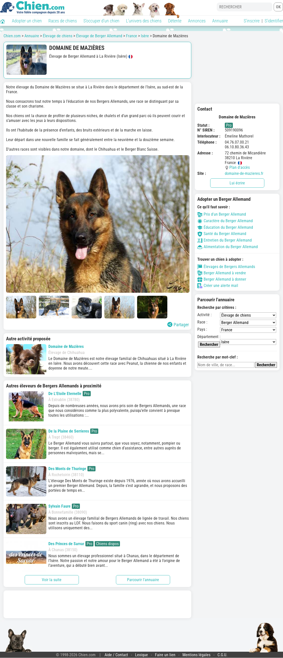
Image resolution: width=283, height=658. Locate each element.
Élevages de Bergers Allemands (226, 266)
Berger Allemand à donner (221, 279)
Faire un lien (165, 654)
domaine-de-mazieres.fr (244, 173)
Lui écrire (237, 183)
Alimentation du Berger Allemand (227, 246)
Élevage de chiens (57, 36)
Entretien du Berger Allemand (224, 240)
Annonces (197, 20)
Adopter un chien (27, 20)
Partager (178, 324)
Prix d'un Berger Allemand (221, 214)
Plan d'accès (239, 167)
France (131, 36)
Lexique (141, 654)
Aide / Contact (116, 654)
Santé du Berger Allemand (221, 233)
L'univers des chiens (144, 20)
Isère (145, 36)
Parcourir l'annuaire (143, 579)
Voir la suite (51, 579)
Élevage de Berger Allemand (99, 36)
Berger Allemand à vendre (221, 273)
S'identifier (274, 20)
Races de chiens (62, 20)
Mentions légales (196, 654)
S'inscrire (252, 20)
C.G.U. (222, 654)
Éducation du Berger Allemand (225, 227)
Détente (174, 20)
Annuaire (220, 20)
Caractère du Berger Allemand (225, 220)
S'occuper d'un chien (101, 20)
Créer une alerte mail (217, 285)
